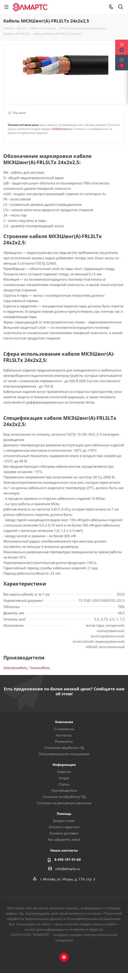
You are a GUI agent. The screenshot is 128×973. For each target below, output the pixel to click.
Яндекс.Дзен (64, 957)
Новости (64, 771)
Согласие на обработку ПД (64, 796)
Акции (64, 778)
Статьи (64, 784)
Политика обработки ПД (64, 747)
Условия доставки (64, 833)
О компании (64, 729)
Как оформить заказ (64, 839)
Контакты (64, 735)
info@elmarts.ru (62, 129)
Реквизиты (64, 741)
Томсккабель (39, 667)
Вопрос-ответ (64, 820)
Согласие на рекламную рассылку (64, 803)
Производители (64, 790)
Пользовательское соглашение (64, 754)
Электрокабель (15, 667)
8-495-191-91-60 (67, 859)
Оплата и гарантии (64, 827)
